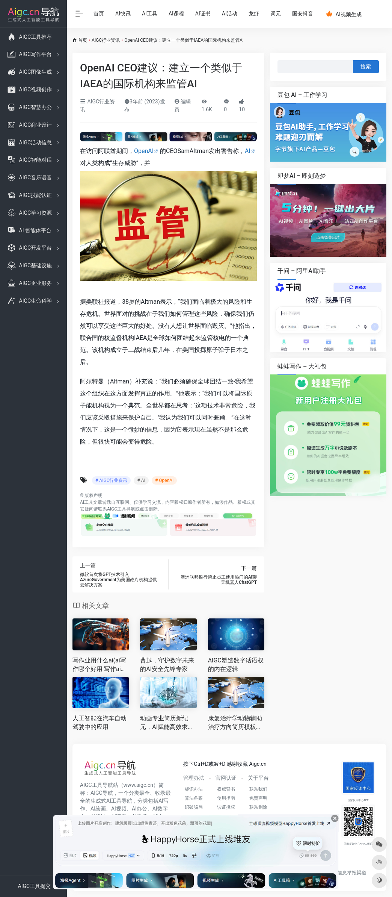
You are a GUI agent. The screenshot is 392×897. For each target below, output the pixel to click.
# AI (141, 480)
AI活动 (229, 14)
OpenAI (144, 151)
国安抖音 (302, 14)
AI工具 (149, 14)
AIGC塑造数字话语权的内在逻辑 (236, 665)
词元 (275, 14)
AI (247, 151)
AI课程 (176, 14)
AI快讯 (123, 14)
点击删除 (149, 509)
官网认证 (226, 778)
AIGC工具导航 (121, 509)
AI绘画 (98, 809)
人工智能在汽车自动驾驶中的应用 (99, 722)
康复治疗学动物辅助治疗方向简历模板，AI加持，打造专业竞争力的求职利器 (235, 723)
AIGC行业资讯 (106, 40)
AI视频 (119, 809)
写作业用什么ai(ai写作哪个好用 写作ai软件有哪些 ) (99, 665)
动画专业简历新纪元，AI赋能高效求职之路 (167, 723)
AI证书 (203, 14)
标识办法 (194, 789)
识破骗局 (194, 807)
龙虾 (254, 14)
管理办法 (193, 778)
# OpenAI (164, 480)
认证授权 (226, 807)
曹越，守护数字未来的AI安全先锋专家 (167, 665)
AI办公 (139, 809)
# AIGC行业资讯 (111, 480)
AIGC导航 (101, 793)
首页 (98, 14)
